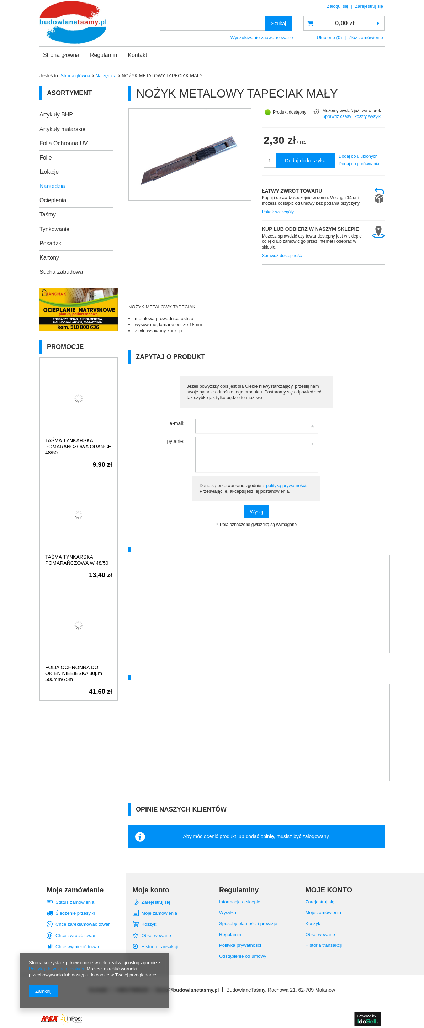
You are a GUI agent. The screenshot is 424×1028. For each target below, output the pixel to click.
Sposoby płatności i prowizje (248, 923)
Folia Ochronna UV (63, 143)
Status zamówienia (74, 902)
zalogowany (316, 836)
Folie (45, 158)
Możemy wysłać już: (341, 110)
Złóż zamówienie (366, 37)
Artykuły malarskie (62, 129)
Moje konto (151, 890)
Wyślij (256, 512)
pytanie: (175, 441)
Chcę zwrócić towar (75, 935)
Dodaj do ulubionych (358, 156)
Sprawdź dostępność (282, 255)
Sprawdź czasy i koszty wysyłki (352, 116)
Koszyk (149, 924)
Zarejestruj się (369, 6)
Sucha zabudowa (61, 272)
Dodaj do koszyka (305, 160)
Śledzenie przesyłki (75, 913)
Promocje (65, 346)
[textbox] (212, 23)
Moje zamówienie (75, 890)
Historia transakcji (160, 946)
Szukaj (278, 23)
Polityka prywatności (240, 945)
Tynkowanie (54, 229)
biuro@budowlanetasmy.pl (187, 990)
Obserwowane (156, 935)
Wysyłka (227, 912)
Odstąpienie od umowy (242, 956)
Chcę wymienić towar (77, 946)
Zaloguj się (338, 6)
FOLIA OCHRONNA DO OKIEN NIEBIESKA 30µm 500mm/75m (73, 673)
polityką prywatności (286, 485)
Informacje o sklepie (239, 901)
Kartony (49, 258)
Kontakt (137, 55)
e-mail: (176, 423)
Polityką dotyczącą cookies (56, 968)
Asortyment (69, 92)
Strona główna (61, 55)
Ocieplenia (52, 200)
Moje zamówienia (159, 913)
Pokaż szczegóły (278, 211)
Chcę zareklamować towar (82, 924)
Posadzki (51, 243)
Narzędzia (106, 75)
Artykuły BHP (56, 114)
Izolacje (49, 172)
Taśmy (47, 215)
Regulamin (103, 55)
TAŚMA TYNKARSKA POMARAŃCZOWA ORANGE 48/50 (78, 446)
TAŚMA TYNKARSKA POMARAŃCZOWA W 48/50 (76, 560)
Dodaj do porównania (359, 163)
